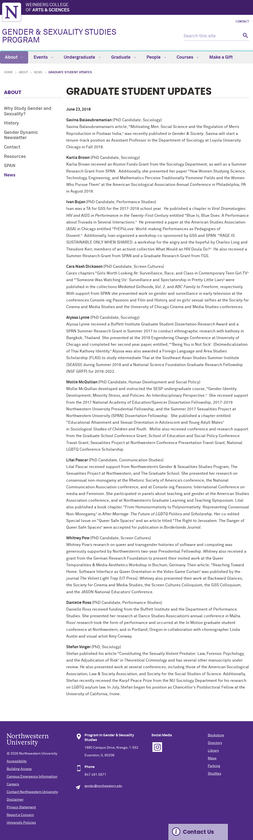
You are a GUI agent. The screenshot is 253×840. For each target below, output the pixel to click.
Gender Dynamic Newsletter (21, 135)
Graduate (123, 57)
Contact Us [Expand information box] (198, 832)
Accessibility (17, 761)
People (156, 57)
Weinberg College (138, 8)
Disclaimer (15, 799)
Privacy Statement (21, 807)
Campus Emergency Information (32, 776)
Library (213, 750)
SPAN (9, 166)
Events (43, 57)
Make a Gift (221, 57)
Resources (15, 156)
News (38, 72)
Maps (212, 758)
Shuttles (214, 773)
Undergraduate (82, 57)
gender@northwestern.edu (103, 786)
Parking (214, 766)
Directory (215, 743)
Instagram (157, 747)
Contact (242, 21)
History (11, 123)
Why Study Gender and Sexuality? (27, 111)
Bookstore (216, 735)
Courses (188, 57)
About (14, 57)
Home (8, 72)
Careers (13, 784)
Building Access (19, 769)
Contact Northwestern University (32, 792)
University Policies (21, 822)
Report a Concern (20, 815)
